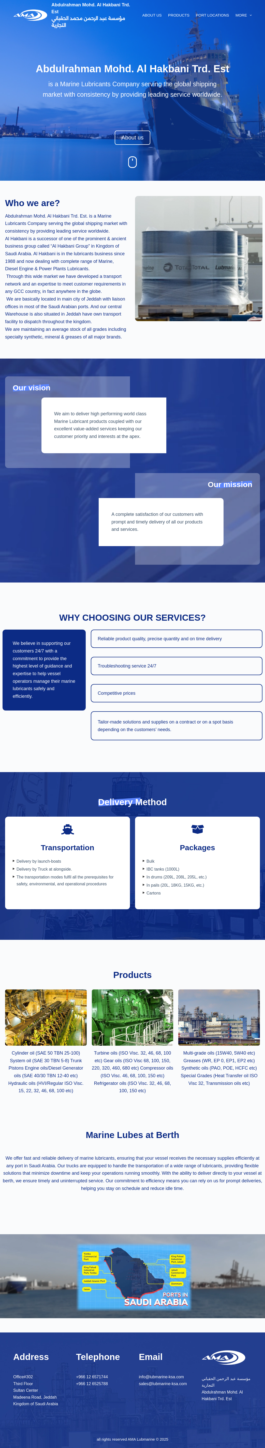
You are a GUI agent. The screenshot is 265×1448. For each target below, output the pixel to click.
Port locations (212, 15)
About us (151, 15)
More (243, 15)
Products (178, 15)
